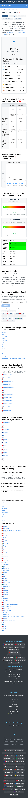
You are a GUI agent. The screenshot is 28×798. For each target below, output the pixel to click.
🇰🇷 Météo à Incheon (14, 649)
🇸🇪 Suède (4, 624)
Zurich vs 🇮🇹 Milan (18, 318)
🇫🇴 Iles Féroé (5, 570)
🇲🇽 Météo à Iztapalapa (19, 660)
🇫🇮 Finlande (4, 556)
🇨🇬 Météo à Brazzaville (14, 663)
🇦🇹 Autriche (4, 535)
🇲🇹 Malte (3, 588)
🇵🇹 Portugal (4, 602)
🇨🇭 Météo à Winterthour (13, 388)
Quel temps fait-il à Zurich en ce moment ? (11, 473)
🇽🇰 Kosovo (4, 578)
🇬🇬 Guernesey (5, 564)
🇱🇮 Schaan (13, 443)
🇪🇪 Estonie (4, 554)
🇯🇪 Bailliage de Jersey (7, 537)
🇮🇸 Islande (4, 574)
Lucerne (3, 342)
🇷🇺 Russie (4, 612)
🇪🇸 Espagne (4, 552)
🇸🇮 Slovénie (4, 622)
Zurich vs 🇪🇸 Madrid (7, 316)
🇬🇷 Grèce (4, 562)
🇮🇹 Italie (3, 576)
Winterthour (4, 340)
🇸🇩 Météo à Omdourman (14, 655)
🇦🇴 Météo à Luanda (7, 660)
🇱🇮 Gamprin (13, 433)
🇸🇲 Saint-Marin (5, 614)
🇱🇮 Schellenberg (13, 449)
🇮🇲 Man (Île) (4, 590)
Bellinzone (4, 352)
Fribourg (3, 356)
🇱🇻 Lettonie (4, 580)
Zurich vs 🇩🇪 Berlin (19, 313)
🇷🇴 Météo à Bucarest (8, 644)
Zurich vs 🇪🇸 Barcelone (19, 316)
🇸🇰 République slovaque (7, 606)
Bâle (2, 334)
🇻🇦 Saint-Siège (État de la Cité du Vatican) (12, 616)
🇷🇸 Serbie (4, 618)
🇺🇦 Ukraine (4, 631)
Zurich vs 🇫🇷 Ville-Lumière (8, 311)
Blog (14, 701)
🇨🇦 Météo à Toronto (8, 657)
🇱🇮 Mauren (13, 453)
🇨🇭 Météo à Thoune (13, 404)
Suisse (11, 9)
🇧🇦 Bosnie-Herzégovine (7, 544)
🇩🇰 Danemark (5, 550)
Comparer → (6, 305)
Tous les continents (14, 706)
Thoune (3, 350)
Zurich (3, 503)
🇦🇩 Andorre (4, 533)
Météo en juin (13, 16)
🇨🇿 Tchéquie (4, 629)
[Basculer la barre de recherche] (23, 5)
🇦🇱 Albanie (4, 526)
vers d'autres (4, 9)
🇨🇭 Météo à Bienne (13, 401)
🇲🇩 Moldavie (4, 592)
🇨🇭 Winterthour (13, 423)
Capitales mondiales (14, 711)
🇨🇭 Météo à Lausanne (13, 382)
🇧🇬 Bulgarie (4, 546)
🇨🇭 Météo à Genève (13, 375)
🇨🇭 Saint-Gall (13, 430)
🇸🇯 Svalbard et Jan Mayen (8, 626)
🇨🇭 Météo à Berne (13, 385)
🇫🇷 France (4, 558)
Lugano (3, 346)
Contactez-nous (14, 699)
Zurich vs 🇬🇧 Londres (7, 313)
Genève (3, 332)
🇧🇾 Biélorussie (5, 542)
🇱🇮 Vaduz (13, 459)
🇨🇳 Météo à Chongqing (14, 652)
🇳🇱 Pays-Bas (4, 598)
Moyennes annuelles (7, 18)
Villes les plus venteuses (14, 676)
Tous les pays (14, 709)
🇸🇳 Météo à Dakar (19, 657)
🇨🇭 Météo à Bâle (13, 378)
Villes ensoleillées (14, 679)
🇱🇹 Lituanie (4, 584)
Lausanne (4, 336)
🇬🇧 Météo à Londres (20, 644)
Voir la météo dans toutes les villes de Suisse (13, 358)
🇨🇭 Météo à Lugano (13, 398)
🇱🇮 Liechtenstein (5, 582)
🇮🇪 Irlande (4, 572)
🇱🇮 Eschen (13, 440)
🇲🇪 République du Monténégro (9, 604)
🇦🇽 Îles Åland (5, 568)
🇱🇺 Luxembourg (5, 586)
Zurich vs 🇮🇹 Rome (6, 318)
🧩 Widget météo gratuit (14, 713)
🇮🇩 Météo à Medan (8, 647)
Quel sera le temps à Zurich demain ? (14, 483)
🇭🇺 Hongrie (4, 566)
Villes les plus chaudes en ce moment (14, 669)
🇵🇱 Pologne (4, 600)
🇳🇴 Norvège (4, 596)
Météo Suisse (17, 18)
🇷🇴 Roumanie (5, 608)
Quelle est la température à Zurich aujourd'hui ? (12, 490)
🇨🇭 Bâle (13, 446)
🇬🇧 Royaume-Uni (6, 610)
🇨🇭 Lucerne (13, 426)
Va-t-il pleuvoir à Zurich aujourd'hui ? (14, 486)
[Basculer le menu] (26, 5)
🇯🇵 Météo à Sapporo (19, 647)
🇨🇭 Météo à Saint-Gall (13, 394)
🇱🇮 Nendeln (13, 456)
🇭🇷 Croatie (4, 548)
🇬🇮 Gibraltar (4, 560)
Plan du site (14, 704)
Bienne (3, 348)
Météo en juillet (21, 16)
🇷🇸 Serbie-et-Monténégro (8, 620)
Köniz (2, 354)
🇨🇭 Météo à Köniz (13, 411)
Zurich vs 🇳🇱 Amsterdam (8, 321)
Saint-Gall (4, 344)
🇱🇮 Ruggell (13, 436)
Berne (3, 338)
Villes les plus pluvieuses (14, 674)
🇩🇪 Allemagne (5, 528)
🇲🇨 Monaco (4, 594)
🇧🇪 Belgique (4, 540)
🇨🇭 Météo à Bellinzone (13, 407)
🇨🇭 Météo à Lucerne (13, 391)
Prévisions (4, 16)
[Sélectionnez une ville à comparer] (14, 302)
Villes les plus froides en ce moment (14, 671)
